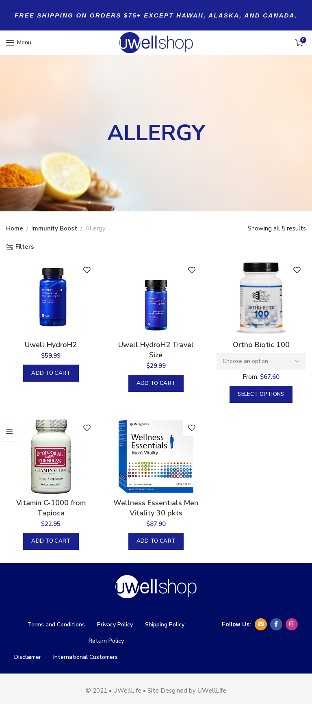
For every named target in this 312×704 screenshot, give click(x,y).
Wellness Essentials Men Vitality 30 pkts (156, 509)
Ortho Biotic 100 (261, 345)
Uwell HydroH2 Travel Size (156, 350)
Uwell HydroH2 (50, 345)
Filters (24, 247)
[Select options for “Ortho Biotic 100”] (261, 394)
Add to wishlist (86, 269)
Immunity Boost (54, 228)
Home (14, 228)
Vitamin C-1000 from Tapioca (50, 509)
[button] (50, 373)
